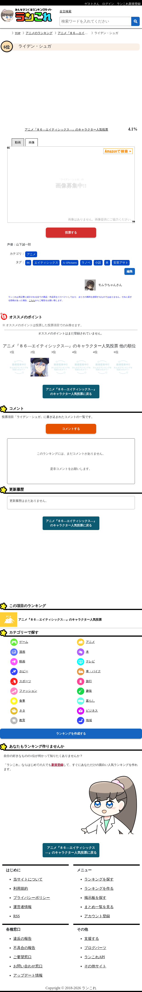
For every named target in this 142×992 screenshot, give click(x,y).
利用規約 (20, 888)
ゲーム (19, 642)
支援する (91, 939)
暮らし (86, 700)
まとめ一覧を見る (99, 907)
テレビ (86, 661)
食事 (17, 700)
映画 (17, 661)
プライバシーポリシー (31, 898)
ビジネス (87, 710)
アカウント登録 (97, 916)
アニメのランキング (39, 33)
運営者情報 (22, 907)
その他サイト (95, 966)
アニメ (31, 254)
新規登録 (57, 765)
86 (28, 262)
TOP (17, 33)
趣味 (84, 691)
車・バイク (89, 671)
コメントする (71, 428)
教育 (17, 720)
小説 (98, 262)
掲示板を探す (95, 898)
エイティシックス (46, 262)
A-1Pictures (70, 262)
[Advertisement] (71, 89)
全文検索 (65, 11)
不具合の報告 (24, 948)
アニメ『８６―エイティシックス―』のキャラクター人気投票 (66, 129)
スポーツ (20, 681)
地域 (84, 720)
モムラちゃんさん (110, 285)
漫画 (17, 651)
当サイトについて (28, 879)
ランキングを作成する (71, 733)
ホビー (19, 671)
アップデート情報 (28, 975)
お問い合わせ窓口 (28, 966)
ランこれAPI (94, 957)
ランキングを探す (99, 879)
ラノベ (86, 262)
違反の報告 (22, 939)
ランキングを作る (99, 888)
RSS (16, 916)
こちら (32, 300)
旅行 (84, 681)
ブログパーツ (95, 948)
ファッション (23, 691)
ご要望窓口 (22, 957)
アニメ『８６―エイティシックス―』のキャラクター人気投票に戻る (71, 392)
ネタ (17, 710)
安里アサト (120, 262)
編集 (130, 271)
